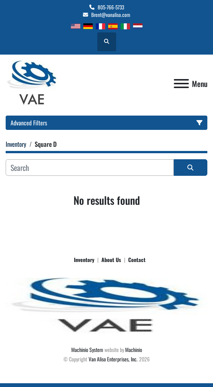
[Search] (90, 167)
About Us (111, 260)
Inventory (84, 260)
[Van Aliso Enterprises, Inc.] (106, 305)
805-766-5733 (111, 7)
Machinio (133, 349)
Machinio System (87, 349)
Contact (137, 260)
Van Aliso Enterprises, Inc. (113, 359)
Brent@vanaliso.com (110, 14)
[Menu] (181, 83)
